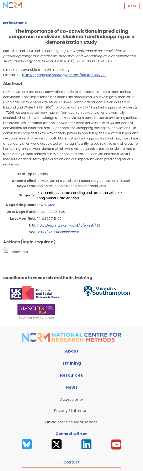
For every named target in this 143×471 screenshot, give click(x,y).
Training (71, 363)
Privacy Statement (71, 410)
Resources (71, 375)
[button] (5, 250)
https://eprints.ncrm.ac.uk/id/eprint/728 (68, 225)
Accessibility (71, 399)
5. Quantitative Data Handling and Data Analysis (75, 192)
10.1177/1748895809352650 (58, 232)
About (71, 351)
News (72, 387)
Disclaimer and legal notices (71, 422)
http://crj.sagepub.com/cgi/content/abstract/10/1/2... (64, 75)
